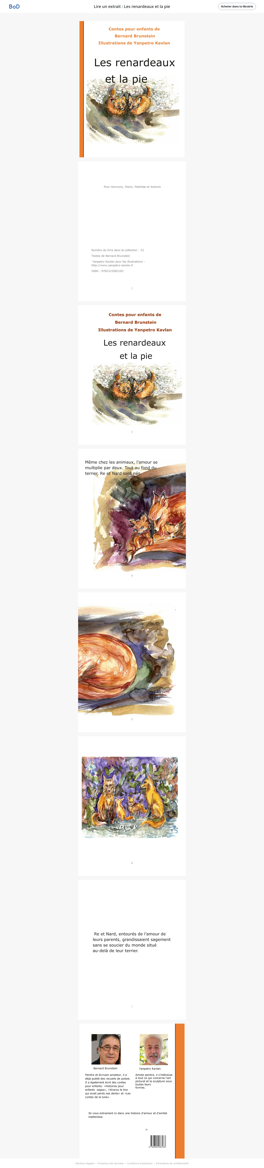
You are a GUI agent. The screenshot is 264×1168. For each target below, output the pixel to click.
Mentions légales (84, 1163)
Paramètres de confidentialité (172, 1163)
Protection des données (111, 1163)
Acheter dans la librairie (237, 6)
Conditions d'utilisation (140, 1163)
